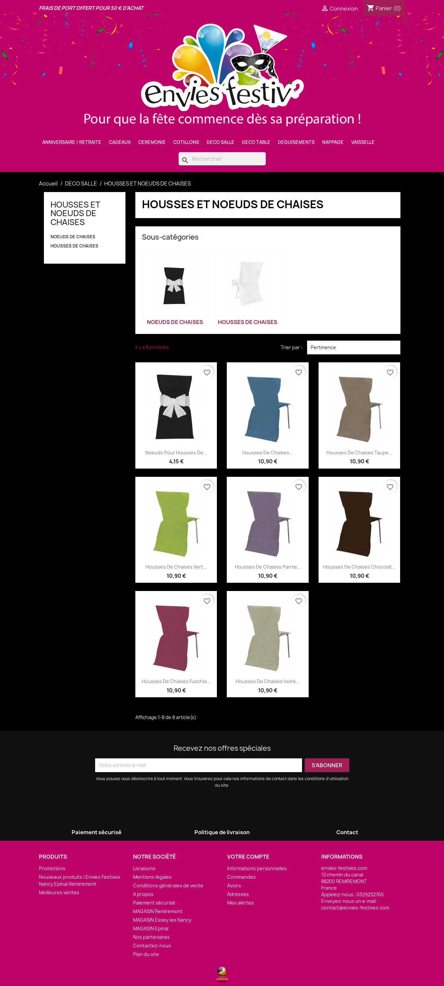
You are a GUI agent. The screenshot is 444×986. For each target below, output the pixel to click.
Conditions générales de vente (168, 885)
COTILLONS (186, 142)
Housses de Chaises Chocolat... (359, 567)
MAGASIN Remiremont (158, 911)
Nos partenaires (151, 937)
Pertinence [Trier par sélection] (353, 347)
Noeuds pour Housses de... (176, 452)
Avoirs (234, 885)
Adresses (238, 894)
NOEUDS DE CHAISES (73, 237)
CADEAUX (120, 142)
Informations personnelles (257, 868)
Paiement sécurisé (154, 903)
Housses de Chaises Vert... (176, 567)
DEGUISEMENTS (296, 142)
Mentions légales (152, 877)
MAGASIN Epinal (150, 928)
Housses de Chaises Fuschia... (176, 681)
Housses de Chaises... (267, 452)
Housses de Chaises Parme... (268, 567)
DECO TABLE (256, 142)
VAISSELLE (363, 142)
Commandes (241, 877)
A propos (143, 894)
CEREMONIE (152, 142)
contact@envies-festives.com (355, 907)
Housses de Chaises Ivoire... (268, 681)
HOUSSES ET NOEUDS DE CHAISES (75, 213)
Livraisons (144, 868)
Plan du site (146, 954)
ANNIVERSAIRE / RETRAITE (71, 142)
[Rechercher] (222, 158)
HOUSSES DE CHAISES (74, 246)
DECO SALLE (220, 142)
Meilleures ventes (59, 892)
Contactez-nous (152, 945)
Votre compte (248, 856)
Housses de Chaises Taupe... (359, 452)
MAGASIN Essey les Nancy (162, 920)
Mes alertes (240, 903)
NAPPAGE (333, 142)
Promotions (52, 868)
